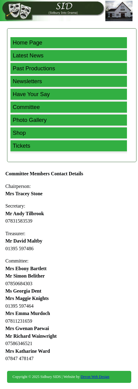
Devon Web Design (95, 377)
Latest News (28, 55)
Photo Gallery (30, 120)
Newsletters (27, 81)
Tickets (21, 145)
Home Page (27, 42)
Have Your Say (31, 94)
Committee (26, 107)
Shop (19, 133)
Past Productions (34, 68)
